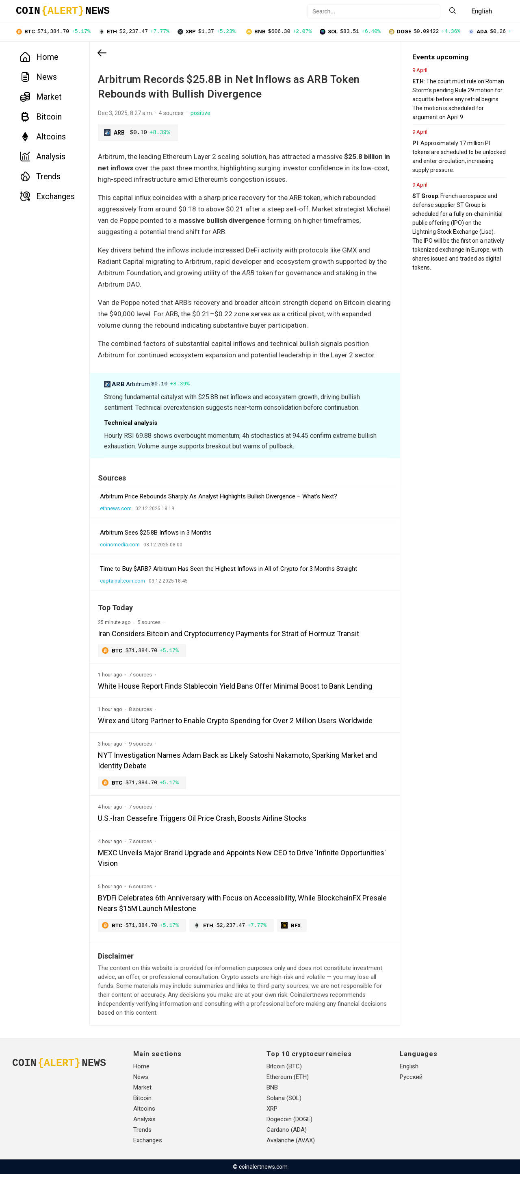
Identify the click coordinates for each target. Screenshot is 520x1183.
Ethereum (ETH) (287, 1085)
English (409, 1075)
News (38, 78)
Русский (411, 1085)
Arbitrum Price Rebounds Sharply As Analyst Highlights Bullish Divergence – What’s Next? (218, 504)
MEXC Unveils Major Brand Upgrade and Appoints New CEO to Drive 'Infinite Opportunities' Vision (218, 866)
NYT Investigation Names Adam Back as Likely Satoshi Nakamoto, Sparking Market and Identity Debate (231, 768)
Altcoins (43, 137)
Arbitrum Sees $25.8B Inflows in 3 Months (156, 540)
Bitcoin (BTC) (284, 1075)
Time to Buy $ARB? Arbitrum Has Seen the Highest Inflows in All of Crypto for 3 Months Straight (228, 576)
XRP (271, 1117)
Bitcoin (41, 117)
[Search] (453, 11)
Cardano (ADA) (286, 1138)
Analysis (42, 157)
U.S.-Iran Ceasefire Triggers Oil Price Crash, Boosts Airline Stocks (202, 826)
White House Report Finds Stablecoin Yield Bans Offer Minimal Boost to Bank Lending (235, 694)
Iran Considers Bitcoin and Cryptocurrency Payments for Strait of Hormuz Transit (228, 641)
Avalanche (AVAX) (290, 1149)
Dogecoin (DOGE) (289, 1128)
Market (41, 97)
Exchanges (47, 197)
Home (39, 58)
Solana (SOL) (283, 1107)
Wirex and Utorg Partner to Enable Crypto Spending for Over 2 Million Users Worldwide (235, 728)
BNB (272, 1096)
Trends (40, 177)
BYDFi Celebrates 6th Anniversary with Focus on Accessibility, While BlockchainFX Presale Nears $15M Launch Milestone (229, 911)
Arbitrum (148, 391)
